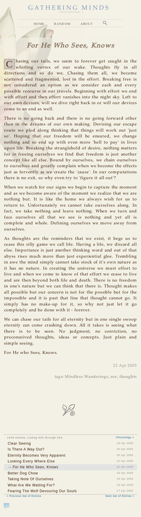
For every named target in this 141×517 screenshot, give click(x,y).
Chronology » (125, 437)
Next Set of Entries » (120, 496)
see (113, 377)
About (87, 24)
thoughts (128, 377)
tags (58, 377)
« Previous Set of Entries (24, 496)
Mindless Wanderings (86, 377)
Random (62, 24)
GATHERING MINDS (69, 8)
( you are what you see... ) (70, 12)
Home (39, 24)
